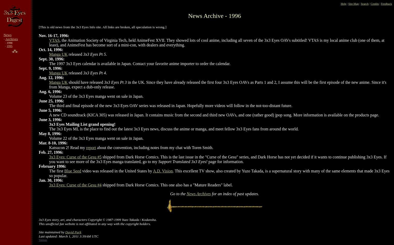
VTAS (54, 40)
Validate (43, 240)
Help (343, 3)
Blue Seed (72, 171)
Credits (375, 3)
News (7, 35)
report (91, 147)
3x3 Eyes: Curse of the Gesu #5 (75, 157)
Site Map (353, 3)
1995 (9, 45)
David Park (73, 232)
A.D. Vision (163, 171)
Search (365, 3)
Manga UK (58, 54)
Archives (11, 39)
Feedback (386, 3)
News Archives (199, 194)
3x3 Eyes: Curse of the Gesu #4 (75, 185)
